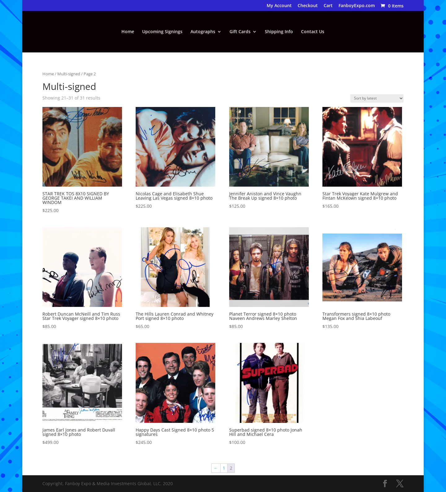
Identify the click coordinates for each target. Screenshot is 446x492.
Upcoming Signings (162, 31)
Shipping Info (279, 31)
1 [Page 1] (224, 468)
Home (127, 31)
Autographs (202, 31)
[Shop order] (377, 98)
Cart (328, 5)
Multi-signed (68, 74)
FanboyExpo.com (357, 5)
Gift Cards (240, 31)
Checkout (308, 5)
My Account (279, 5)
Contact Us (312, 31)
